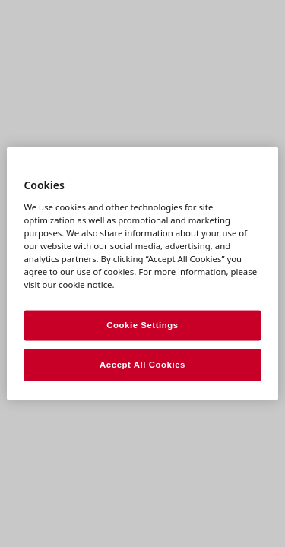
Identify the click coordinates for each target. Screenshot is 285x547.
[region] (142, 273)
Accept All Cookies (142, 364)
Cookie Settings (142, 325)
